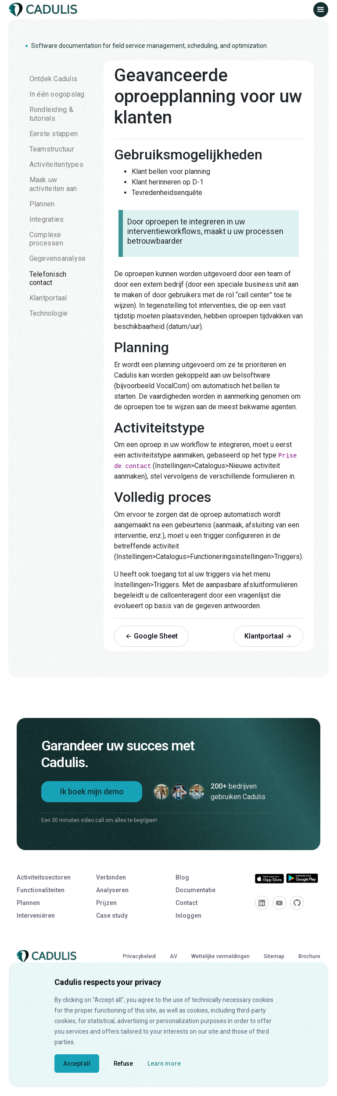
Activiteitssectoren (44, 877)
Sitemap (274, 956)
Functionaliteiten (41, 890)
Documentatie (195, 890)
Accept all (76, 1063)
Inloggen (188, 915)
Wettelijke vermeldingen (220, 956)
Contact (186, 902)
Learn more (164, 1063)
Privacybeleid (139, 956)
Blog (182, 877)
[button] (320, 9)
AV (173, 956)
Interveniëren (36, 915)
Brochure (309, 956)
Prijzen (106, 902)
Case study (112, 915)
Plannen (28, 902)
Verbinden (111, 877)
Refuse (123, 1063)
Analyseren (112, 890)
